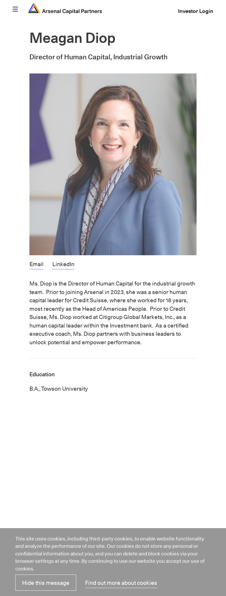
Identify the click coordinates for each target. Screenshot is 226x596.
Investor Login (195, 11)
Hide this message (45, 583)
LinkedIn (63, 264)
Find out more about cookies (121, 583)
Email (36, 264)
